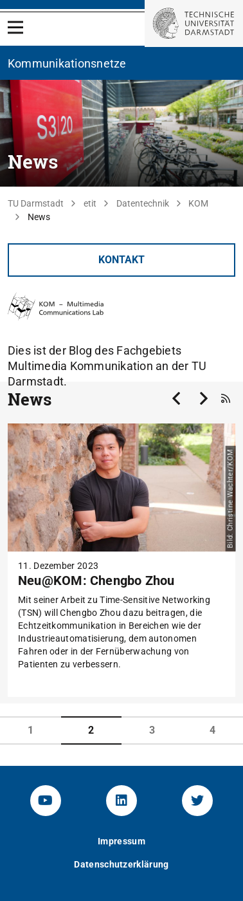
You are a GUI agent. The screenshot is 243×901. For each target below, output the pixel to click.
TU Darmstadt (36, 203)
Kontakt (121, 260)
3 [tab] (152, 730)
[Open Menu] (15, 27)
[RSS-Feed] (225, 399)
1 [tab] (30, 730)
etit (90, 203)
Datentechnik (142, 203)
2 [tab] (91, 730)
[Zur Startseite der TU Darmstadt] (194, 23)
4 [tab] (212, 730)
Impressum (121, 841)
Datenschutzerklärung (121, 864)
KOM (198, 203)
